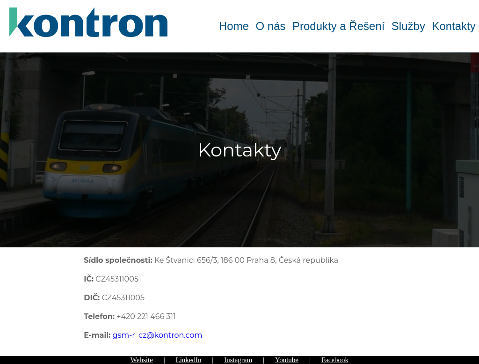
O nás (270, 26)
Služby (408, 26)
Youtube (286, 360)
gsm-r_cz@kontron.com (157, 335)
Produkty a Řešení (338, 26)
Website (142, 360)
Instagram (238, 360)
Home (234, 26)
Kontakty (453, 26)
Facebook (334, 360)
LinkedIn (189, 360)
